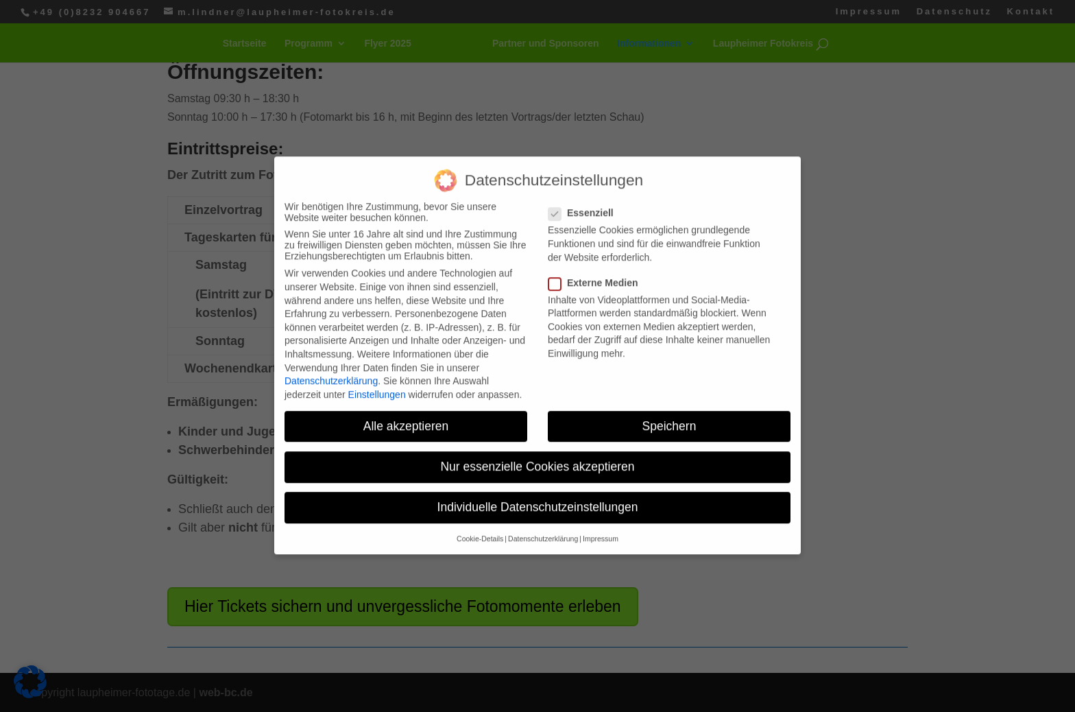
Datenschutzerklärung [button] (543, 510)
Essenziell (586, 183)
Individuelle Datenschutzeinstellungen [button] (537, 477)
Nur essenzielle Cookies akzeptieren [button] (537, 437)
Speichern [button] (669, 396)
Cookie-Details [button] (480, 510)
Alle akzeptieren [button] (406, 396)
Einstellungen (377, 364)
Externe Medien (598, 253)
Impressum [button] (600, 510)
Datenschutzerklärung (331, 351)
